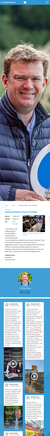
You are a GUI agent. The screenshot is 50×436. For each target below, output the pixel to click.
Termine (13, 205)
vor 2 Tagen (11, 305)
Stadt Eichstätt (15, 223)
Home (6, 205)
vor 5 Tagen (33, 398)
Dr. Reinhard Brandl (25, 288)
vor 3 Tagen (11, 386)
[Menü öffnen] (47, 2)
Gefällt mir (25, 292)
